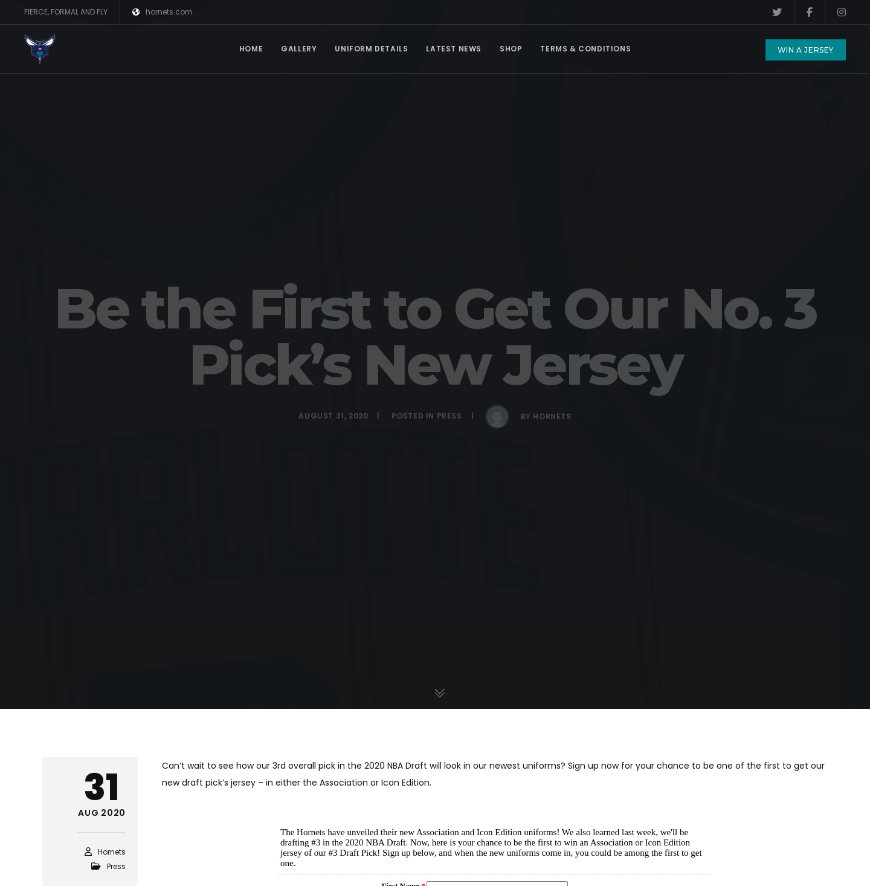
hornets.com (162, 12)
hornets (112, 852)
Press (116, 866)
